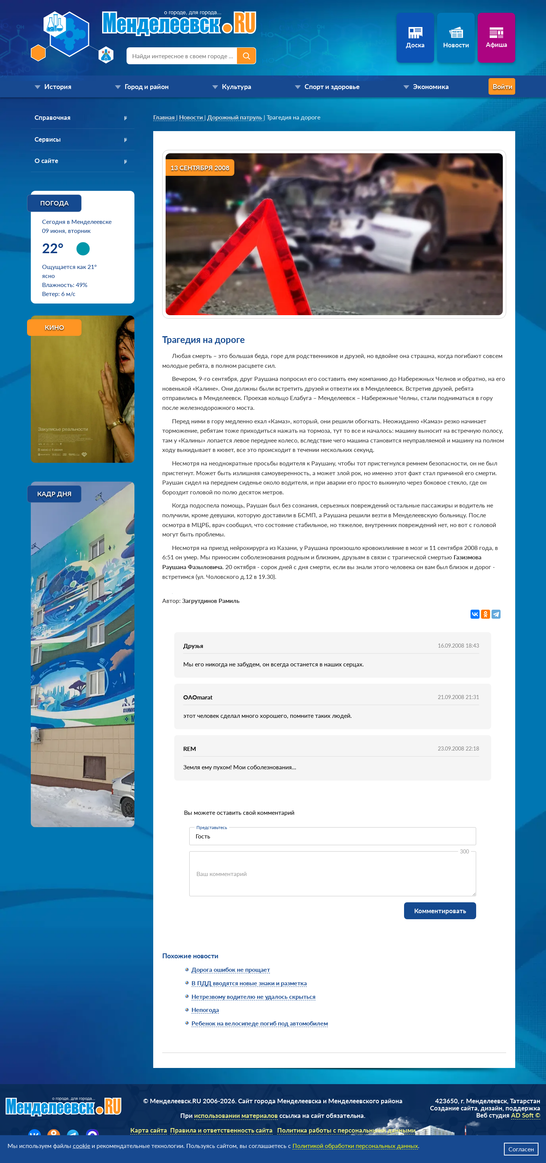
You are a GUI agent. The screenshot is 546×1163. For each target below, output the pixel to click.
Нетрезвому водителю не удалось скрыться (253, 996)
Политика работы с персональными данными (346, 1130)
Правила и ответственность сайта (221, 1130)
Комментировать (440, 911)
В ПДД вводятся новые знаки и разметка (249, 982)
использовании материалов (236, 1115)
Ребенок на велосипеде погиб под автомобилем (260, 1023)
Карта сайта (148, 1130)
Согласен (521, 1148)
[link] (164, 117)
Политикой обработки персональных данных (355, 1145)
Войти (485, 87)
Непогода (205, 1009)
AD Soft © (525, 1115)
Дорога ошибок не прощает (231, 969)
